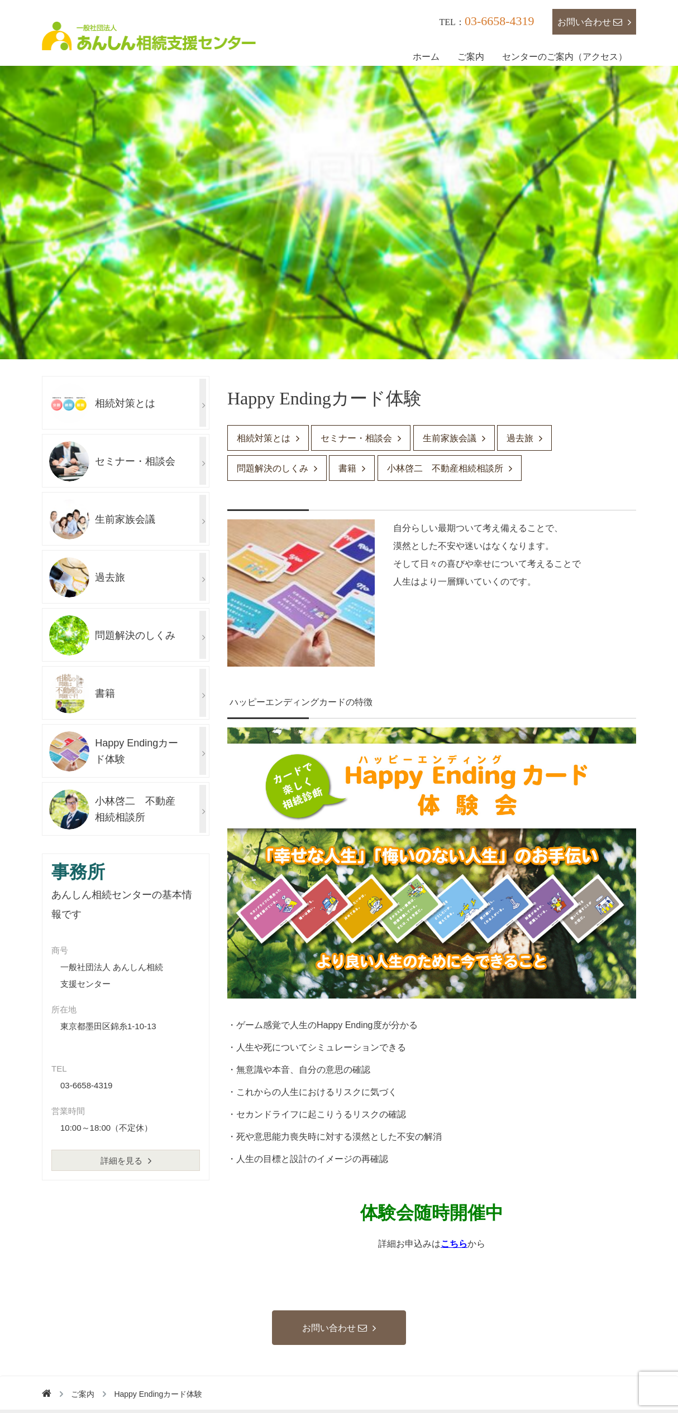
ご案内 (470, 56)
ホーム (426, 56)
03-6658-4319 (499, 21)
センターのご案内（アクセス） (564, 56)
